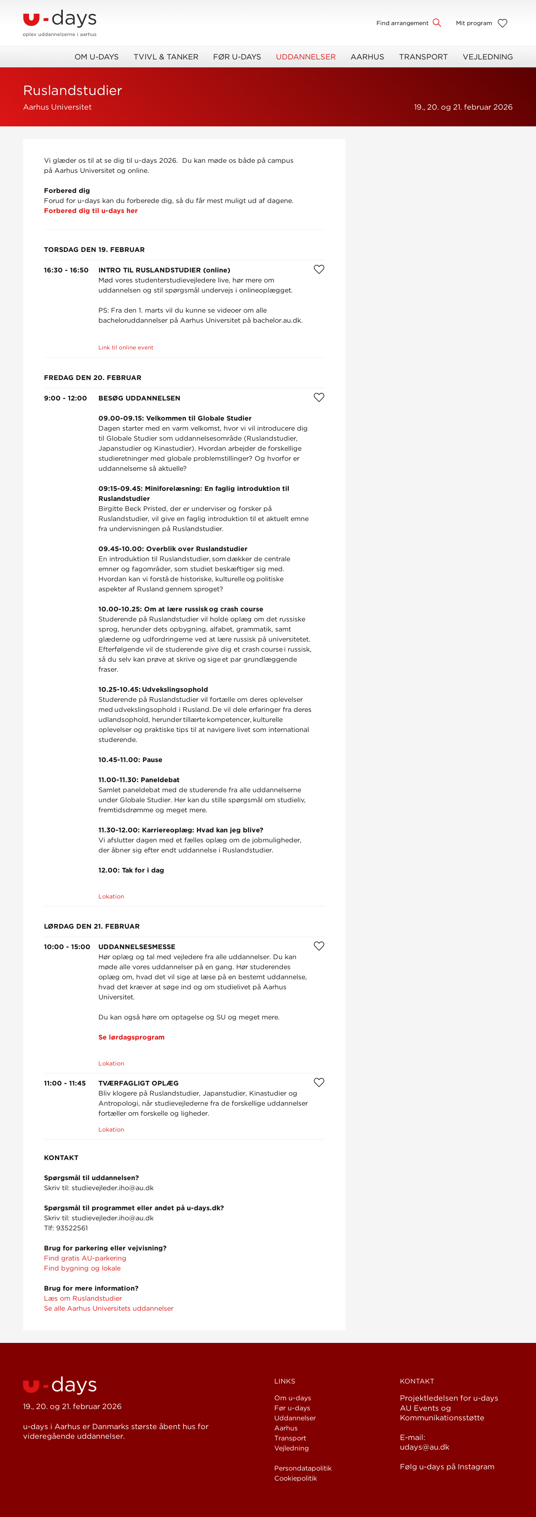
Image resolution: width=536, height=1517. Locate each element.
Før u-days (237, 56)
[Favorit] (319, 269)
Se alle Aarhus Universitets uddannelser (108, 1308)
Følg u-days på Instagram (447, 1466)
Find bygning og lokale (82, 1268)
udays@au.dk (424, 1447)
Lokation (111, 896)
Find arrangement (402, 23)
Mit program (474, 23)
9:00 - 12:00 (65, 398)
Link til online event (125, 347)
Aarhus (367, 56)
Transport (423, 56)
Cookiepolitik (295, 1478)
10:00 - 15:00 (67, 947)
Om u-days (97, 56)
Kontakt (417, 1381)
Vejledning (488, 56)
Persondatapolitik (303, 1468)
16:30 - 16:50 (66, 270)
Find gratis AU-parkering (85, 1258)
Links (284, 1381)
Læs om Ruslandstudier (83, 1298)
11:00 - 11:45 (65, 1083)
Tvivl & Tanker (166, 56)
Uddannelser (306, 56)
